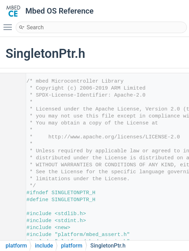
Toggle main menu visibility (9, 24)
